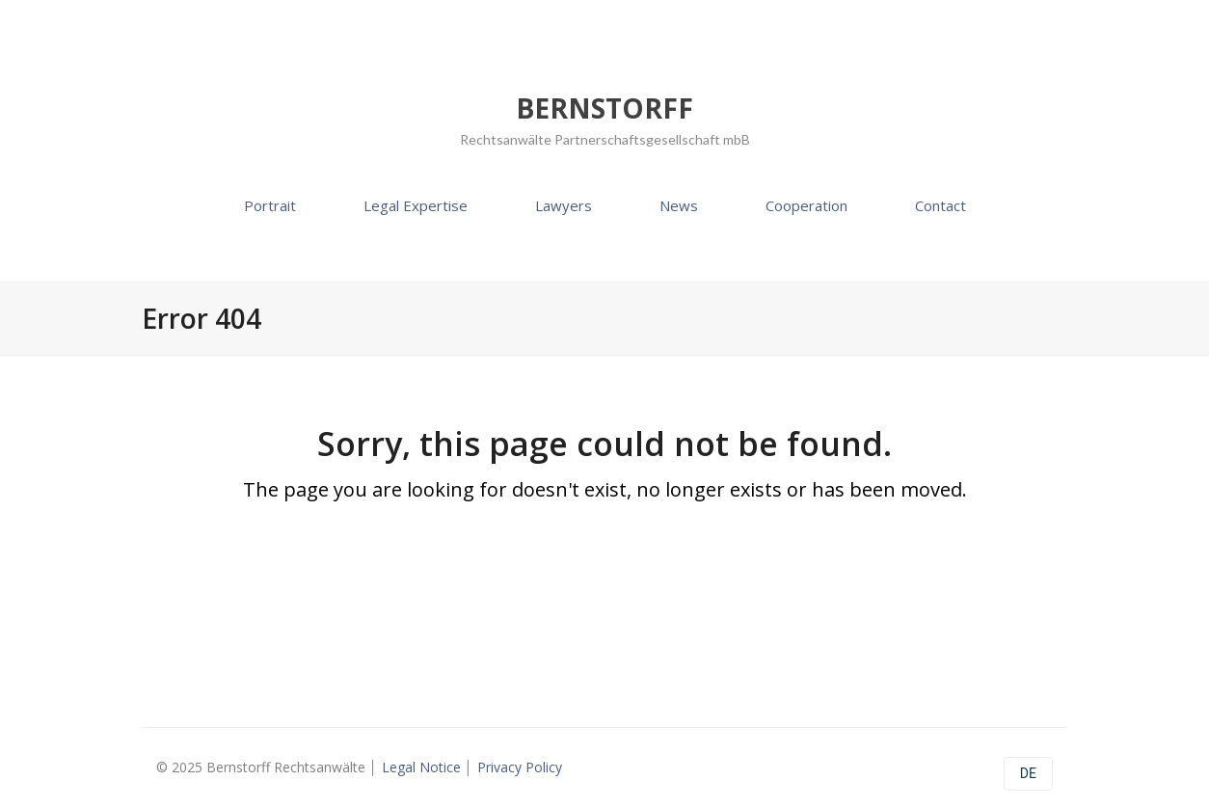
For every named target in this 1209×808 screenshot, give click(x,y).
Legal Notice (421, 767)
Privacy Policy (519, 767)
